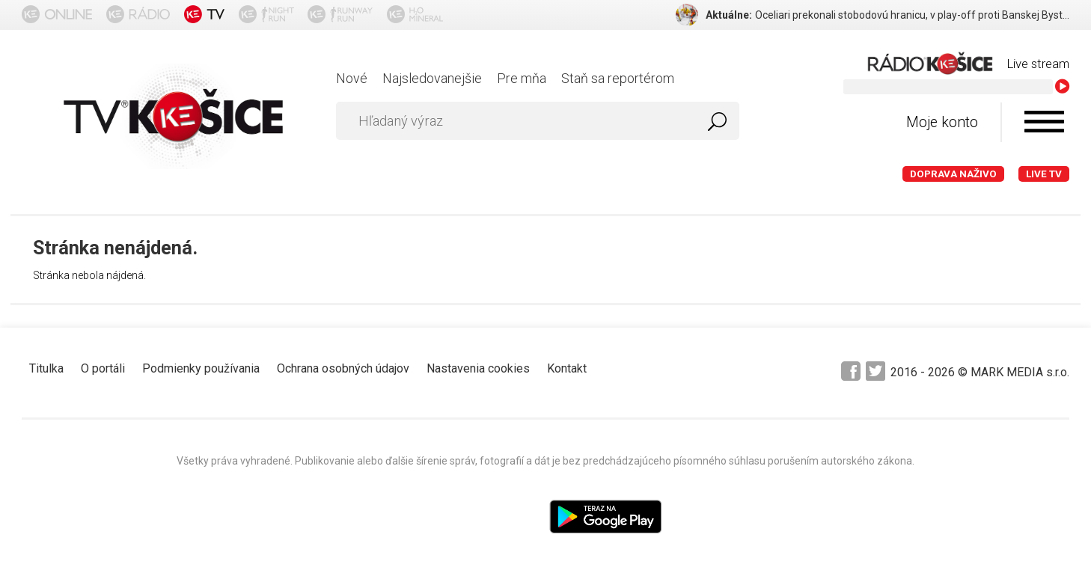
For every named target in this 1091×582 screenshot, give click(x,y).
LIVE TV (1044, 174)
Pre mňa (521, 78)
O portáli (103, 368)
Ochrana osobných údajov (343, 368)
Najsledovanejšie (432, 78)
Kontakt (567, 368)
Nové (351, 78)
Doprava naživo (953, 174)
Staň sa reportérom (617, 78)
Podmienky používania (201, 368)
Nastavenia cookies (478, 368)
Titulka (46, 368)
